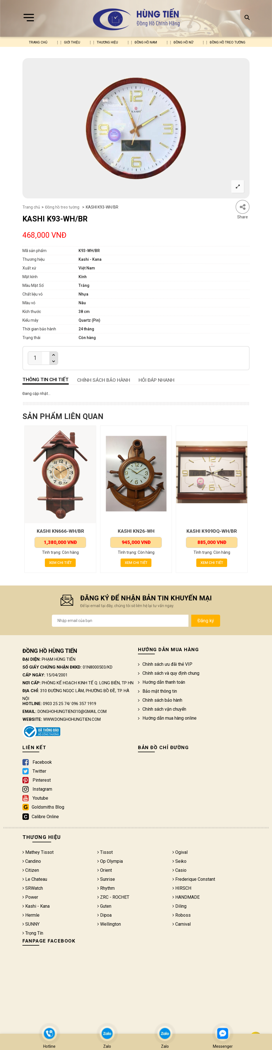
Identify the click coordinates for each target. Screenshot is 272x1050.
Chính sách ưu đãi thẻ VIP (165, 664)
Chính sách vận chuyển (162, 709)
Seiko (179, 861)
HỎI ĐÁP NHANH (156, 380)
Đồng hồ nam (146, 42)
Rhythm (106, 888)
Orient (104, 870)
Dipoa (104, 915)
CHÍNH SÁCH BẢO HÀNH (103, 380)
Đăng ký (205, 621)
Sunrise (106, 879)
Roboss (181, 915)
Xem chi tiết (60, 563)
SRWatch (32, 888)
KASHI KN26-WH (136, 531)
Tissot (105, 852)
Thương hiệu (107, 42)
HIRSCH (181, 888)
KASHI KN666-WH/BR (60, 531)
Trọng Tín (32, 933)
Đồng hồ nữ (183, 42)
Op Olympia (110, 861)
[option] (136, 128)
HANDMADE (186, 897)
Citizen (30, 870)
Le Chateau (34, 879)
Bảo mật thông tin (157, 691)
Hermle (31, 915)
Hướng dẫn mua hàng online (167, 718)
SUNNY (31, 924)
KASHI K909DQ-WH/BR (211, 531)
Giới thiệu (72, 42)
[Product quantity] (35, 358)
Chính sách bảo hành (160, 700)
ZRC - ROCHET (113, 897)
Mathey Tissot (38, 852)
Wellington (109, 924)
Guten (104, 906)
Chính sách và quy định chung (168, 673)
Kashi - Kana (36, 906)
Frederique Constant (193, 879)
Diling (179, 906)
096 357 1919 (84, 704)
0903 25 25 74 (56, 704)
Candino (31, 861)
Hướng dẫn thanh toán (161, 682)
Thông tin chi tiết (45, 379)
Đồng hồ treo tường (227, 42)
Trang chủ (38, 42)
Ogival (180, 852)
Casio (179, 870)
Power (30, 897)
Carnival (181, 924)
